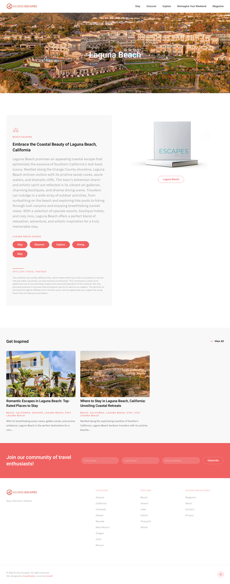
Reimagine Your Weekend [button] (191, 6)
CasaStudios (29, 576)
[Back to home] (22, 6)
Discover (151, 6)
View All (219, 341)
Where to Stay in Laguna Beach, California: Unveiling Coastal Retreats (113, 403)
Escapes (37, 412)
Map (20, 254)
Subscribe (213, 460)
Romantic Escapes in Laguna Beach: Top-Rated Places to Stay (38, 403)
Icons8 (48, 576)
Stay (137, 6)
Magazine (218, 6)
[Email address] (181, 460)
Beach (10, 412)
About (188, 503)
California (23, 412)
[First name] (100, 460)
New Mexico (102, 527)
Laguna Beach (171, 179)
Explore (167, 6)
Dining (80, 245)
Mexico (100, 545)
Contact (189, 509)
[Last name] (140, 460)
